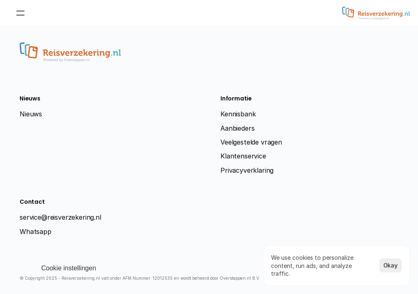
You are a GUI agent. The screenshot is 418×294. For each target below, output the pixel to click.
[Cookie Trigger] (68, 268)
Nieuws (31, 114)
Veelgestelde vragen (251, 142)
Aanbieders (237, 128)
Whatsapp (35, 231)
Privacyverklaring (246, 170)
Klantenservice (243, 156)
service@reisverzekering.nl (60, 217)
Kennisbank (238, 114)
